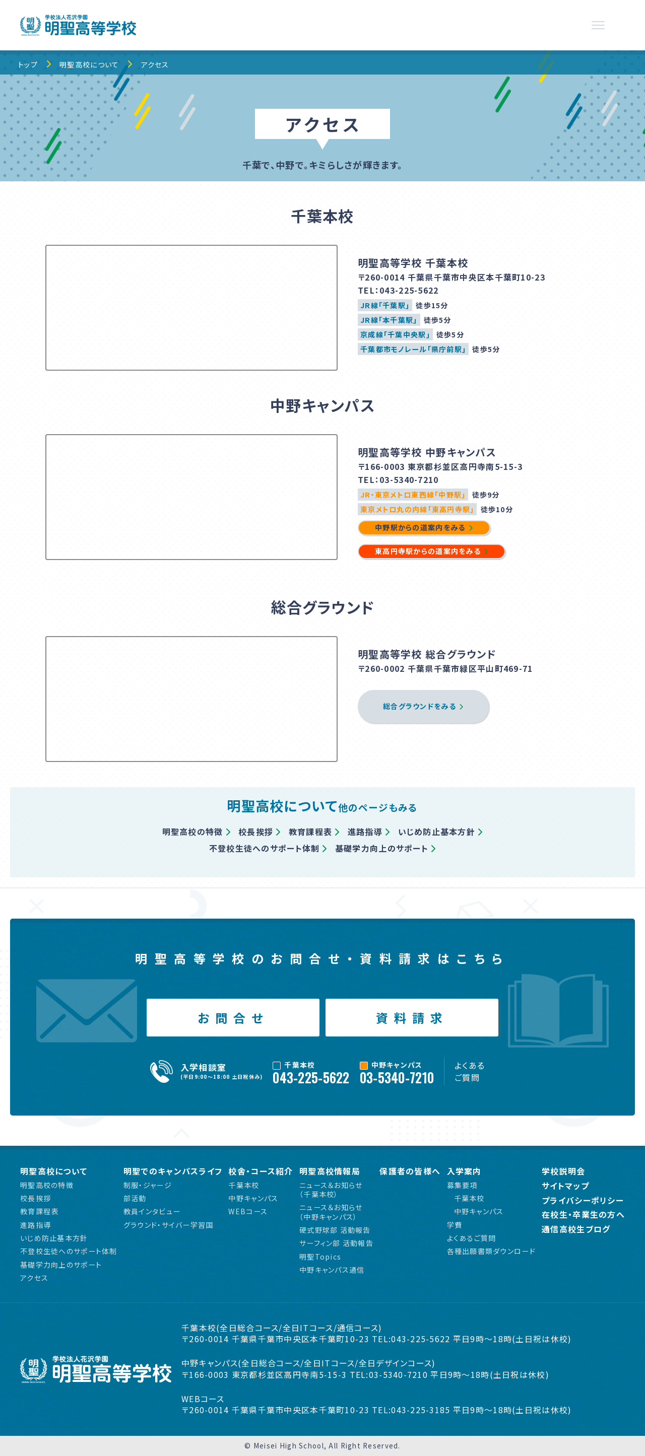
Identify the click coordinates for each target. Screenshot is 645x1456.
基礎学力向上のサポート (381, 848)
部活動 (135, 1198)
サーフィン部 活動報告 (336, 1242)
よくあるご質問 (470, 1071)
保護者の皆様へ (409, 1171)
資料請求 (412, 1017)
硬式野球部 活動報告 (335, 1229)
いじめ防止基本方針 (437, 831)
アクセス (155, 64)
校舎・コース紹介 (260, 1171)
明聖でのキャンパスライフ (172, 1171)
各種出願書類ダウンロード (491, 1251)
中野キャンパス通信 (332, 1269)
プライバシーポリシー (583, 1200)
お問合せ (233, 1017)
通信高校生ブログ (576, 1229)
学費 (455, 1224)
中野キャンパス (253, 1198)
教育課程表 (310, 831)
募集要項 (462, 1185)
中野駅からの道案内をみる (420, 527)
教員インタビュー (151, 1211)
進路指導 (365, 831)
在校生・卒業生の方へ (583, 1214)
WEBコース (248, 1211)
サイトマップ (565, 1186)
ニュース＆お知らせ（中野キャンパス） (331, 1212)
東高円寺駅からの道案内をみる (428, 551)
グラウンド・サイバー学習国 (168, 1224)
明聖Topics (320, 1256)
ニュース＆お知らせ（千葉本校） (331, 1190)
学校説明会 (563, 1171)
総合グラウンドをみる (419, 706)
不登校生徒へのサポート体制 (264, 848)
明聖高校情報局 (329, 1171)
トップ (28, 64)
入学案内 (464, 1171)
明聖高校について (89, 64)
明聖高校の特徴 (192, 831)
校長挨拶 (255, 831)
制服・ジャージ (147, 1185)
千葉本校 (243, 1185)
